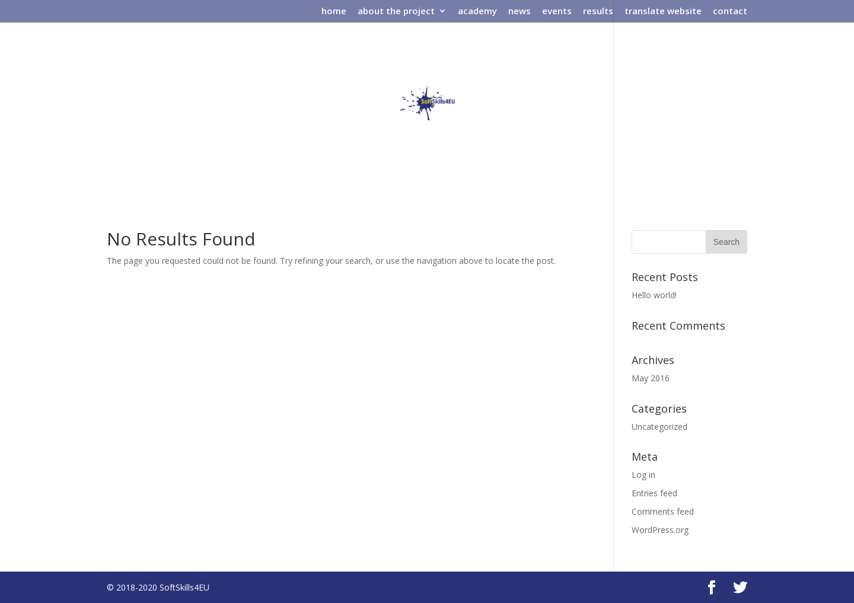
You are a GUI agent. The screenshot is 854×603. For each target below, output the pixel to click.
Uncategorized (659, 426)
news (519, 12)
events (557, 12)
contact (730, 12)
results (598, 12)
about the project (396, 12)
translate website (663, 12)
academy (477, 12)
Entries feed (654, 493)
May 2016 (651, 378)
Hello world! (654, 295)
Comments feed (663, 511)
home (333, 12)
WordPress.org (660, 529)
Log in (643, 474)
